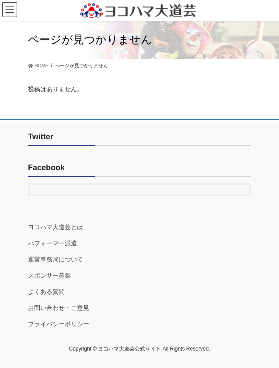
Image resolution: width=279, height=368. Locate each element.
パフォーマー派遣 (52, 243)
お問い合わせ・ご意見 (58, 307)
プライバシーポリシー (58, 323)
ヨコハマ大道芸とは (55, 227)
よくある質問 (46, 291)
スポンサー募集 (49, 275)
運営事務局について (55, 259)
